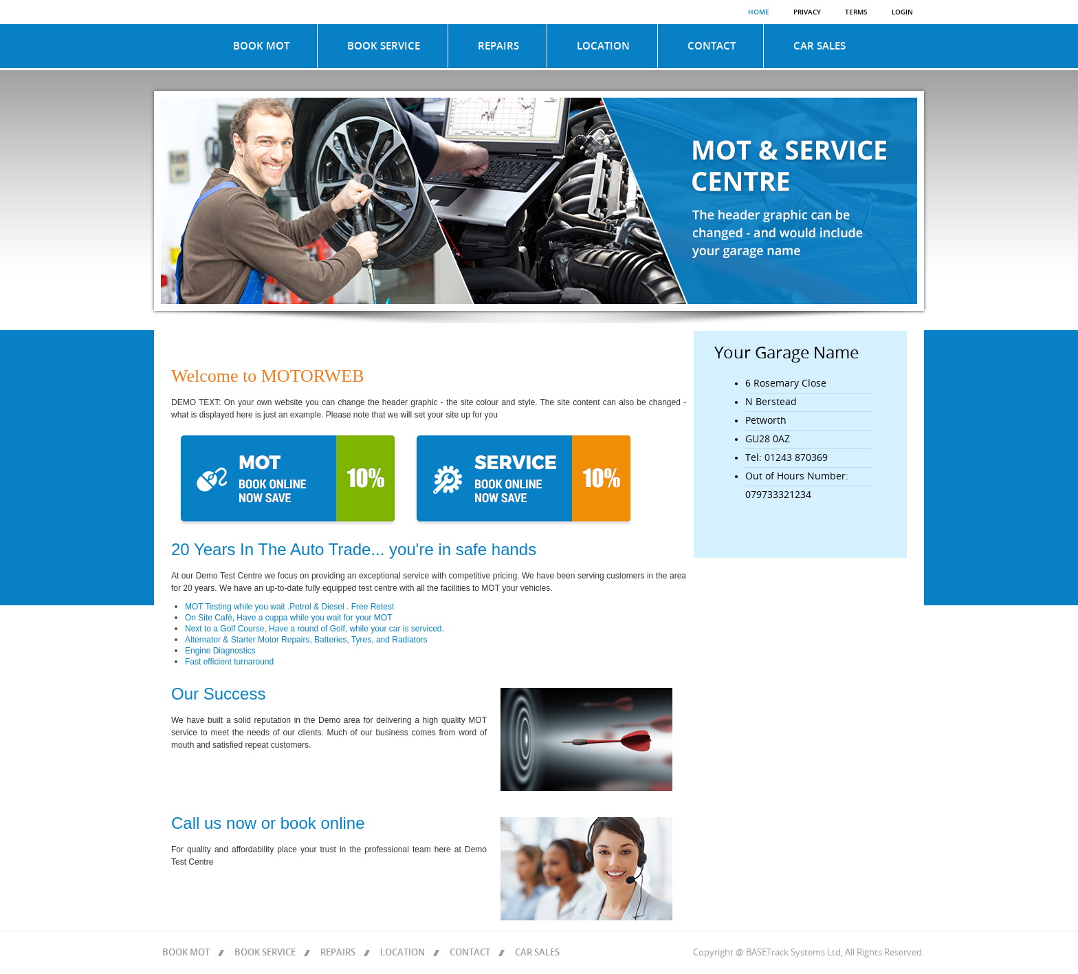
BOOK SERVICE (383, 46)
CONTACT (712, 46)
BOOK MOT (261, 46)
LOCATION (603, 46)
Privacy (807, 12)
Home (758, 12)
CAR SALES (819, 46)
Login (902, 12)
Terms (856, 12)
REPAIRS (498, 46)
